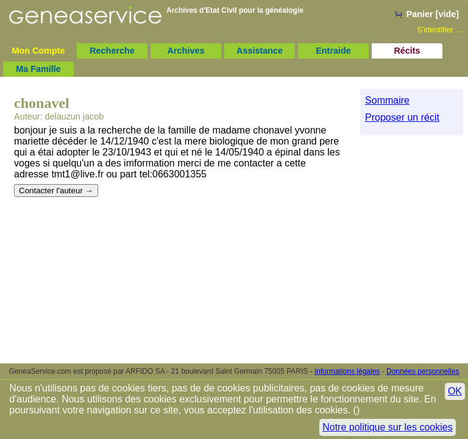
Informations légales (347, 371)
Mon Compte (38, 50)
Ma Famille (38, 69)
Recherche (112, 50)
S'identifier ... (439, 29)
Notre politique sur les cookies (387, 427)
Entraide (333, 50)
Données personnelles (422, 371)
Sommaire (387, 100)
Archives (186, 50)
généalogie (284, 10)
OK (455, 391)
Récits (407, 50)
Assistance (259, 50)
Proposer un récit (402, 117)
